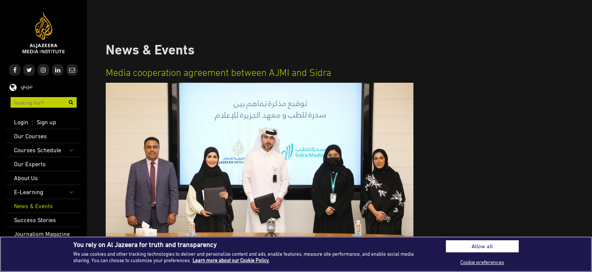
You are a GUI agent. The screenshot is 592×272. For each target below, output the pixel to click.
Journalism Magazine (42, 234)
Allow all (482, 246)
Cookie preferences (482, 262)
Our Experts (30, 164)
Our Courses (30, 136)
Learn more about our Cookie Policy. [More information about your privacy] (231, 260)
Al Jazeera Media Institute (43, 32)
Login (21, 122)
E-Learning (28, 192)
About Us (26, 178)
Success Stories (35, 220)
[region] (296, 254)
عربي (27, 86)
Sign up (46, 122)
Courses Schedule (37, 150)
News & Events (33, 206)
